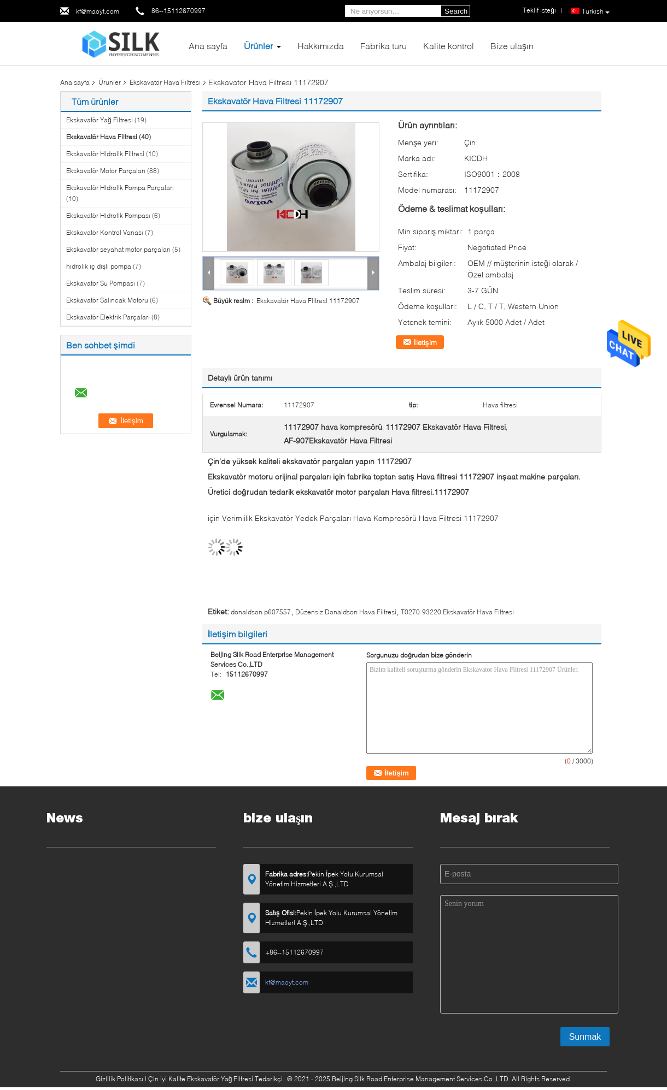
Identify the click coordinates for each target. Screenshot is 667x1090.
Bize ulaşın (512, 45)
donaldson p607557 (261, 612)
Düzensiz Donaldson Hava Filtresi (345, 612)
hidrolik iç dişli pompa (98, 266)
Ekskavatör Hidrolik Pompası (108, 215)
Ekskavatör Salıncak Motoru (107, 300)
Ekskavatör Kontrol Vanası (104, 232)
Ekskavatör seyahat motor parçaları (118, 249)
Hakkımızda (320, 45)
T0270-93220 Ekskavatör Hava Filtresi (457, 612)
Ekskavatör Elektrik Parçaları (108, 317)
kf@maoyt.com (97, 11)
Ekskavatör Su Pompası (100, 283)
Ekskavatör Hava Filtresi (165, 82)
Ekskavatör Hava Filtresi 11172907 (308, 301)
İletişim (425, 342)
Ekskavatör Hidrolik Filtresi (105, 154)
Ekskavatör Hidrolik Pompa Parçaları (120, 187)
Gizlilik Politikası (119, 1079)
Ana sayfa (208, 45)
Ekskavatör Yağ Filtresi (99, 120)
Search (455, 11)
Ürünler (258, 45)
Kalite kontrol (448, 45)
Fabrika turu (383, 45)
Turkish (596, 11)
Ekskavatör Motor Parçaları (105, 171)
